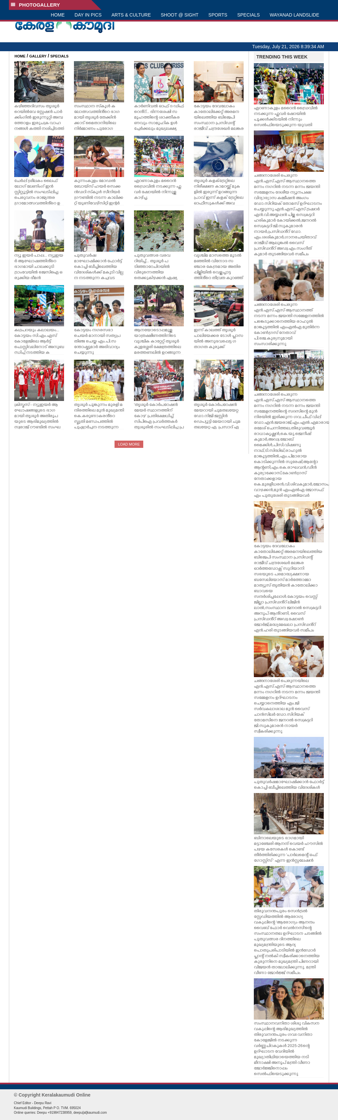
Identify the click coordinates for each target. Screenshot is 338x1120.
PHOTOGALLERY (35, 5)
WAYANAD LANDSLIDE (294, 15)
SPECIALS (248, 15)
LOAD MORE (129, 444)
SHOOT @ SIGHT (179, 15)
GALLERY (38, 56)
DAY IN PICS (88, 15)
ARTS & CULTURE (131, 15)
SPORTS (217, 15)
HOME (58, 15)
